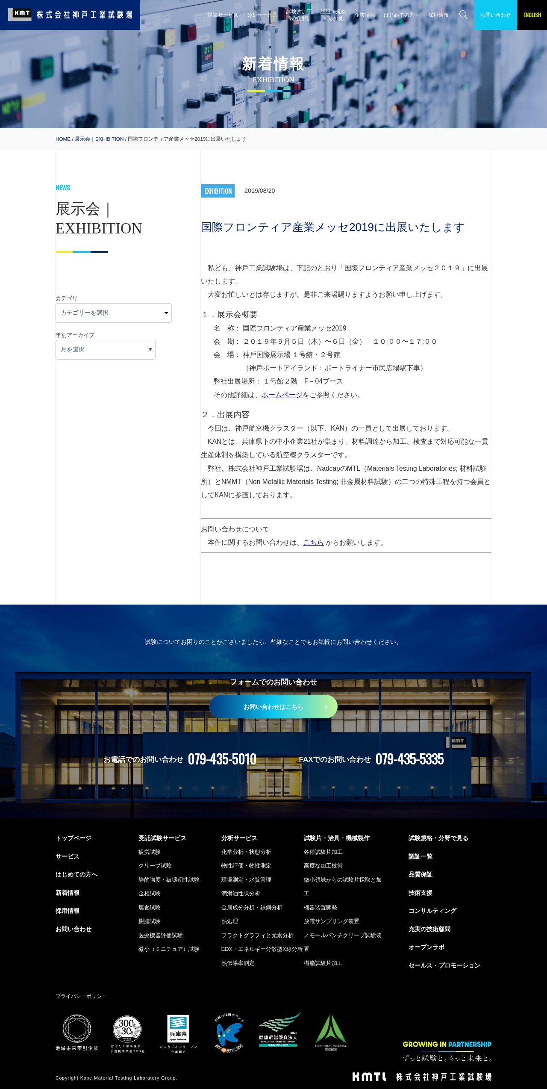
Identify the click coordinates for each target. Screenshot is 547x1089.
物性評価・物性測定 (246, 865)
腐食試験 (149, 907)
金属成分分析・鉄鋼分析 (251, 907)
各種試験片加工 (323, 852)
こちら (313, 542)
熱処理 (229, 921)
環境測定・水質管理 (246, 880)
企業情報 (365, 15)
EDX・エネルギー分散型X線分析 (262, 949)
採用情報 (438, 15)
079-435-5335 (409, 758)
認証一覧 (420, 856)
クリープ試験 (155, 865)
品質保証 (420, 874)
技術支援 (420, 892)
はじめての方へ (402, 15)
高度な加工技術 (323, 865)
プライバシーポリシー (81, 996)
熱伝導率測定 (238, 963)
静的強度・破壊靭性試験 (169, 880)
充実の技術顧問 (429, 929)
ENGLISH (532, 14)
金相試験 (149, 893)
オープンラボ (426, 947)
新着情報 (67, 892)
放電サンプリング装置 (331, 921)
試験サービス (223, 15)
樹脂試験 (149, 921)
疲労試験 (149, 852)
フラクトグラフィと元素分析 (257, 935)
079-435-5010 (222, 758)
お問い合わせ (495, 15)
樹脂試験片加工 (323, 963)
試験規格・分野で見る (438, 838)
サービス (67, 856)
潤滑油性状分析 (240, 893)
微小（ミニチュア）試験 (169, 949)
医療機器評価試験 (160, 935)
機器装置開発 (320, 907)
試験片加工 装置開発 (299, 15)
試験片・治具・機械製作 (337, 838)
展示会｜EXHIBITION (99, 139)
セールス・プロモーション (444, 965)
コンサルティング (432, 910)
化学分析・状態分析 (246, 852)
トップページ (73, 838)
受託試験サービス (162, 838)
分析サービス (262, 15)
